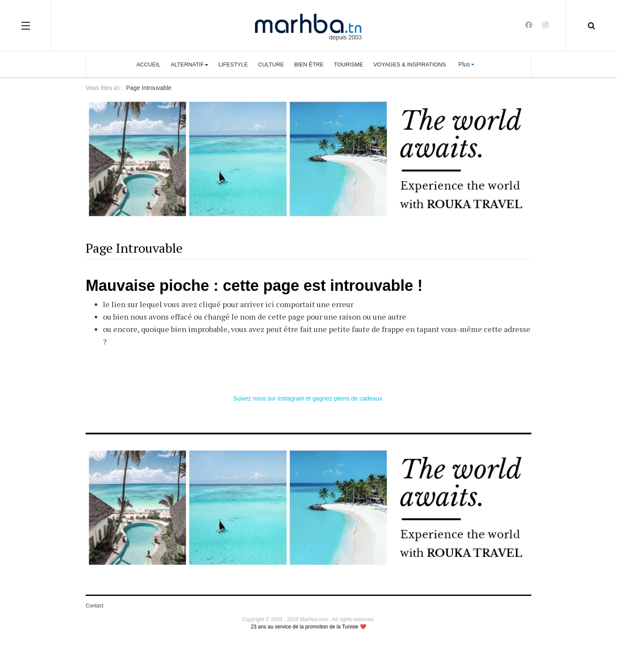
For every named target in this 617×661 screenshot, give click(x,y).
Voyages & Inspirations (409, 64)
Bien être (309, 64)
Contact (94, 606)
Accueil (148, 64)
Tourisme (348, 64)
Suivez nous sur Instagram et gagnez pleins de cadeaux (308, 398)
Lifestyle (233, 64)
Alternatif (189, 64)
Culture (271, 64)
